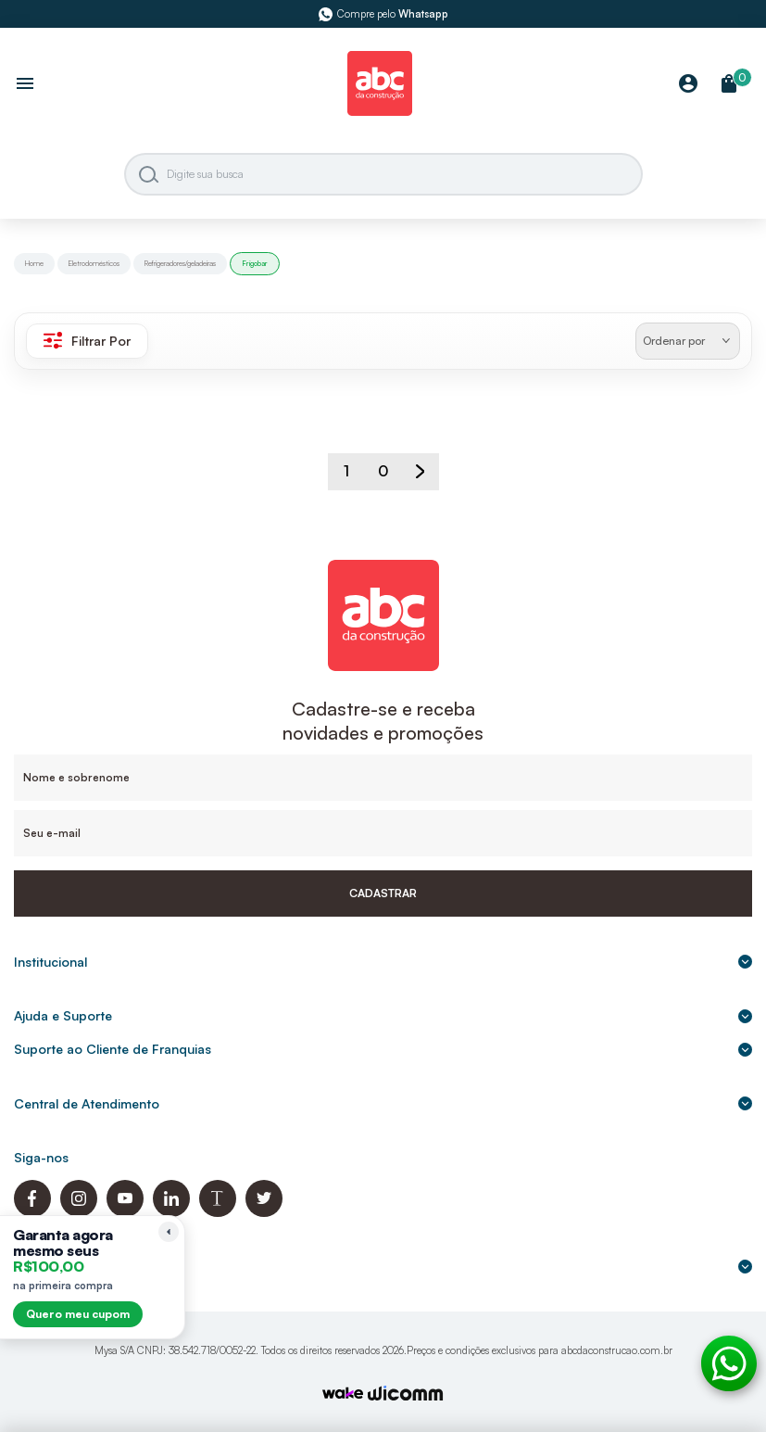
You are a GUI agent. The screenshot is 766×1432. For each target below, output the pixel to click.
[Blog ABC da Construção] (217, 1212)
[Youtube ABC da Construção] (125, 1212)
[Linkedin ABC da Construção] (171, 1212)
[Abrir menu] (25, 85)
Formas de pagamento (383, 1266)
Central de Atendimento (383, 1103)
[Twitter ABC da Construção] (264, 1212)
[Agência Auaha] (406, 1395)
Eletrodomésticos (94, 263)
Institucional (383, 961)
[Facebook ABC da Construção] (32, 1212)
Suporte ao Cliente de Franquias (383, 1049)
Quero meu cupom (78, 1314)
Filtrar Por (87, 340)
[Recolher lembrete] (168, 1232)
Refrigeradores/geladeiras (180, 263)
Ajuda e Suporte (383, 1015)
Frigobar (255, 263)
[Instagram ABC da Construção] (78, 1212)
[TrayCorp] (342, 1394)
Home (34, 263)
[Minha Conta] (688, 84)
